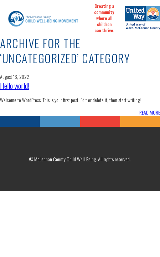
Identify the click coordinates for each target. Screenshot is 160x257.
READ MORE (149, 112)
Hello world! (14, 85)
